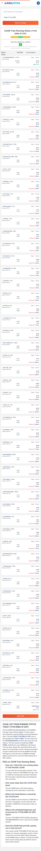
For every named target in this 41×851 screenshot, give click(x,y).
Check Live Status (20, 23)
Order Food (20, 716)
